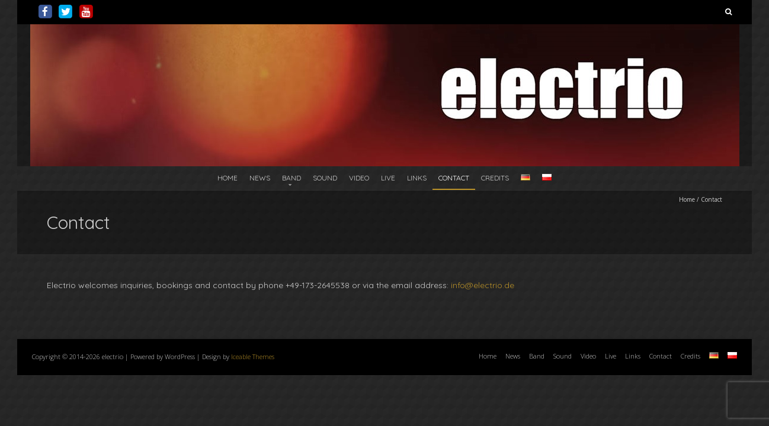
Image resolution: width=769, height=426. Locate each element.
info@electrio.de (482, 285)
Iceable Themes (252, 356)
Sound (325, 177)
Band (291, 177)
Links (417, 177)
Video (359, 177)
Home (227, 177)
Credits (495, 177)
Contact (453, 177)
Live (388, 177)
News (259, 177)
